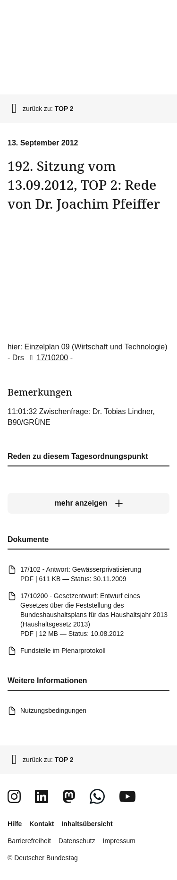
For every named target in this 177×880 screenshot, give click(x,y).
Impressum (119, 841)
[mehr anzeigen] (88, 503)
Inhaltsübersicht (86, 824)
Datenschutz (77, 841)
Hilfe (15, 824)
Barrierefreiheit (29, 841)
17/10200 (47, 358)
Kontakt (41, 824)
